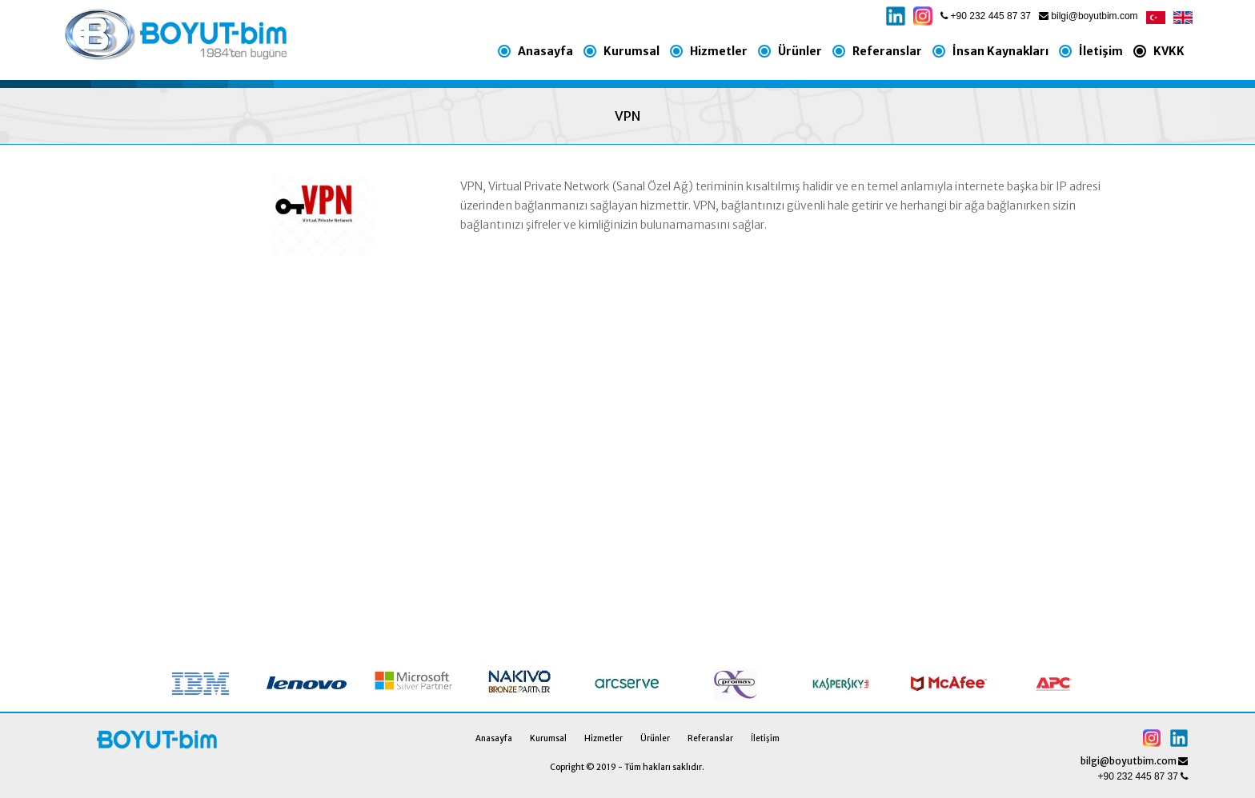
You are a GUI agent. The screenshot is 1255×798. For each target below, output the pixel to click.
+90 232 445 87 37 (985, 16)
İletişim (1101, 51)
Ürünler (800, 51)
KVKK (1169, 51)
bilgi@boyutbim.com (1088, 16)
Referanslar (887, 51)
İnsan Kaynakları (1000, 51)
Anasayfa (545, 51)
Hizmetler (719, 51)
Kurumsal (631, 51)
